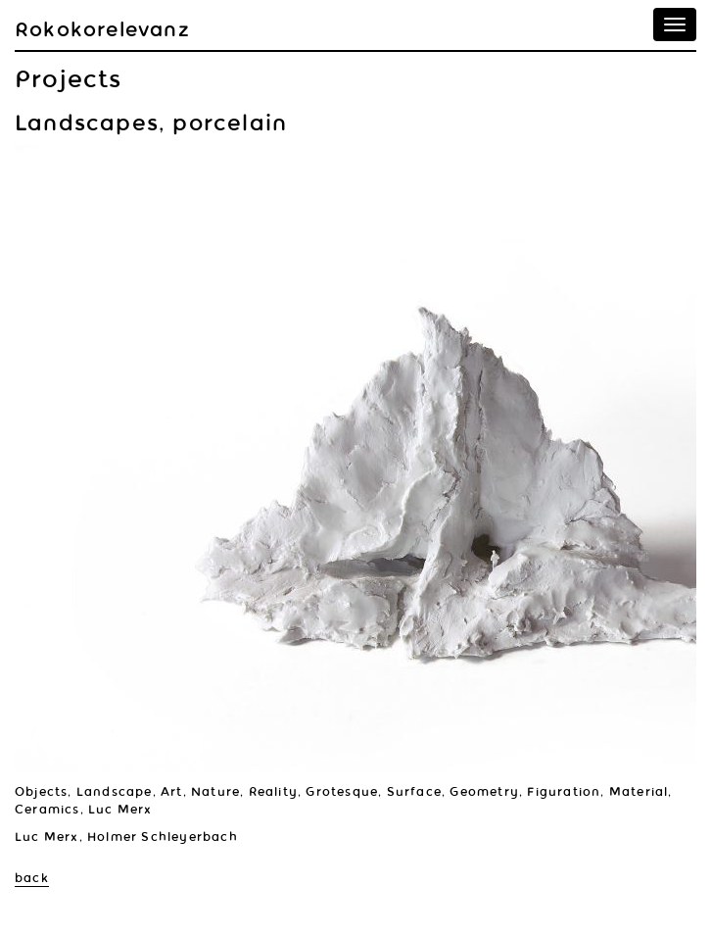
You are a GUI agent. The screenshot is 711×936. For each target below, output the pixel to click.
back (32, 878)
